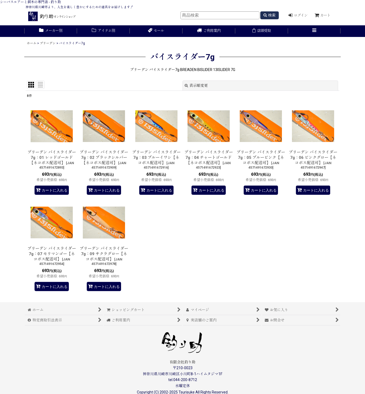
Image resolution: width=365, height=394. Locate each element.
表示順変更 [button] (196, 85)
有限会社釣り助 (182, 362)
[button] (314, 31)
